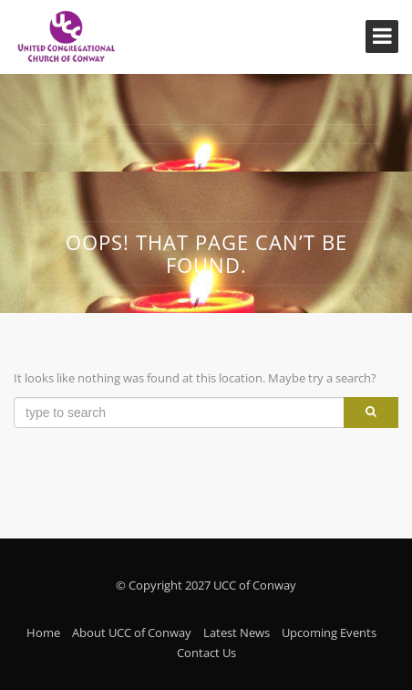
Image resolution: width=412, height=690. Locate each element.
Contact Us (206, 652)
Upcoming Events (329, 632)
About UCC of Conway (131, 632)
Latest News (236, 632)
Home (43, 632)
